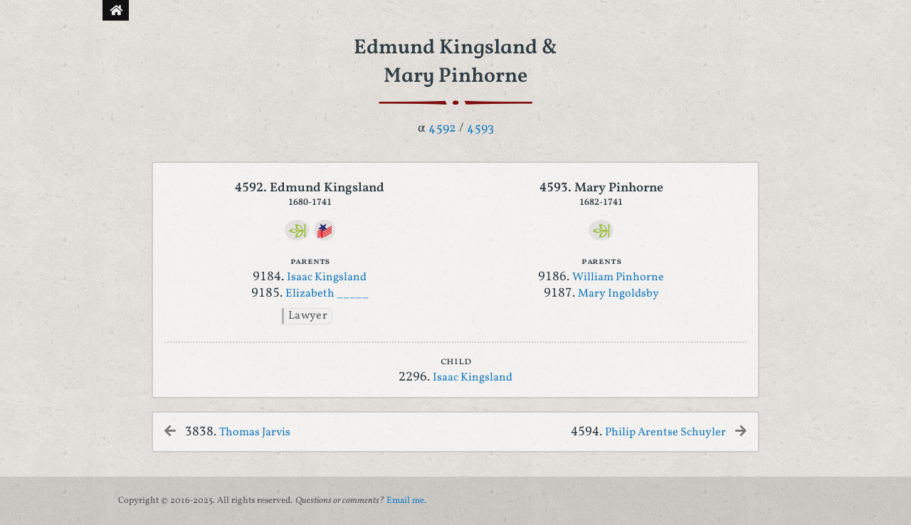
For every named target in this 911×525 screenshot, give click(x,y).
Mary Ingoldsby (618, 294)
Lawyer (307, 316)
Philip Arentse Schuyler (665, 432)
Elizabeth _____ (327, 294)
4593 (480, 128)
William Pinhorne (618, 277)
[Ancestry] (297, 230)
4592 (442, 128)
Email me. (406, 500)
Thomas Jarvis (254, 432)
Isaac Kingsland (327, 277)
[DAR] (324, 230)
